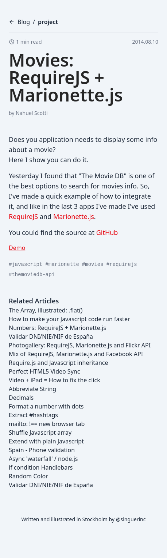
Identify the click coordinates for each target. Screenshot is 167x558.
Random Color (28, 476)
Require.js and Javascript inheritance (58, 363)
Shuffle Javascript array (40, 433)
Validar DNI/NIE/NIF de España (51, 336)
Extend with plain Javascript (46, 441)
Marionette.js (73, 216)
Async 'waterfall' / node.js (43, 459)
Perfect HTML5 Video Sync (44, 371)
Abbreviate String (32, 389)
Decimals (21, 398)
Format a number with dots (46, 406)
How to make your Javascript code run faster (69, 319)
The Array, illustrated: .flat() (45, 310)
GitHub (107, 232)
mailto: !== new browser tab (47, 424)
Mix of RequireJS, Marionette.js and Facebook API (76, 354)
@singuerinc (130, 519)
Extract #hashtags (33, 415)
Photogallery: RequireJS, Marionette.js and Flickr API (80, 345)
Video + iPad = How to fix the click (54, 380)
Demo (17, 248)
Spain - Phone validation (42, 450)
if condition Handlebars (41, 467)
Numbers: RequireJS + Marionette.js (57, 328)
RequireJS (23, 216)
